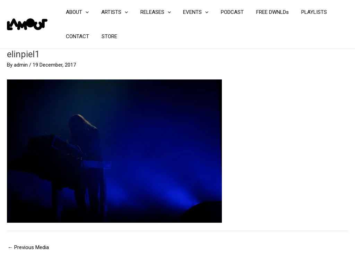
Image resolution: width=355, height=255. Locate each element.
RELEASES (150, 12)
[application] (84, 12)
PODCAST (223, 12)
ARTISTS (111, 12)
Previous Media (28, 247)
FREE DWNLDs (261, 12)
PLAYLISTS (301, 12)
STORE (106, 36)
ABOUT (76, 12)
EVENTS (188, 12)
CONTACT (76, 36)
